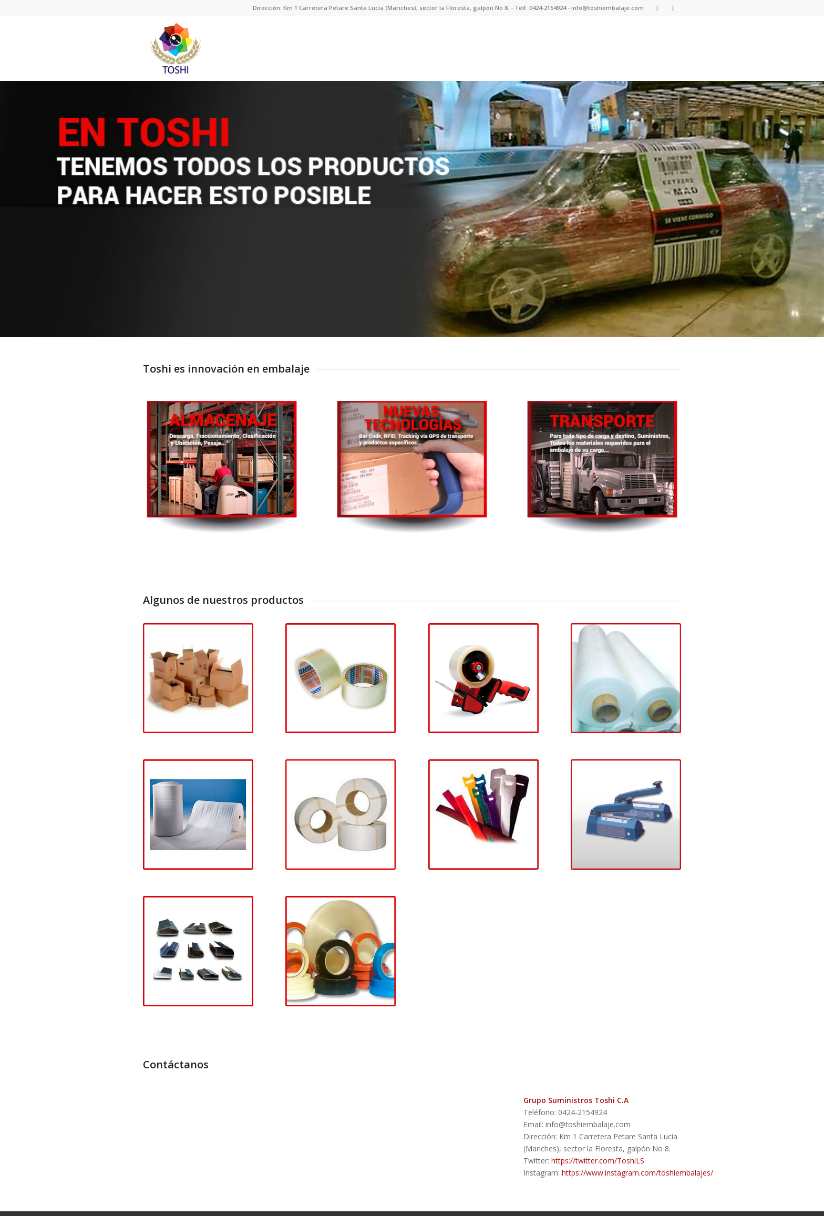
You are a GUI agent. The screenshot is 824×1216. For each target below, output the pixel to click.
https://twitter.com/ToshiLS (597, 1145)
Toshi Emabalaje (205, 1209)
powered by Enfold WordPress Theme (287, 1209)
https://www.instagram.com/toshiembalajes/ (637, 1157)
